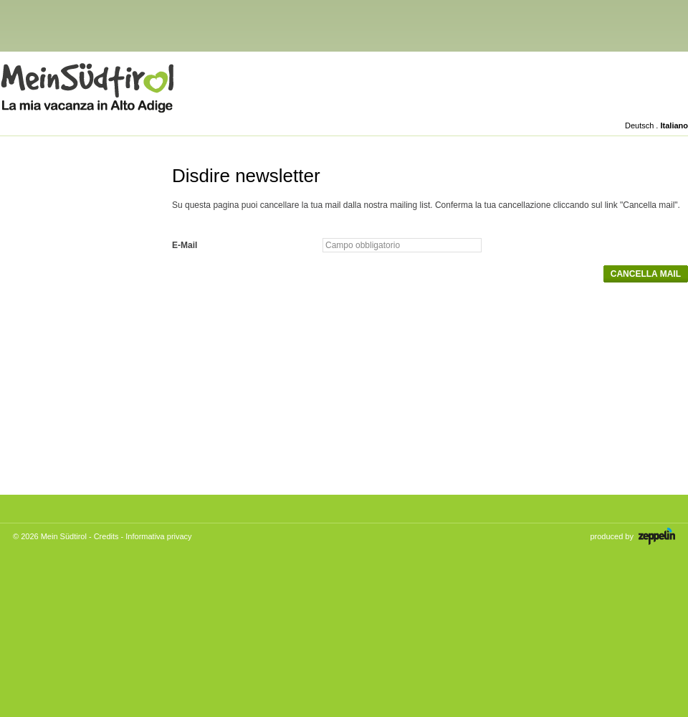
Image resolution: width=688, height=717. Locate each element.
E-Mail (184, 245)
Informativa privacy (158, 536)
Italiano (674, 125)
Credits (106, 536)
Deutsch (639, 125)
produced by (632, 536)
